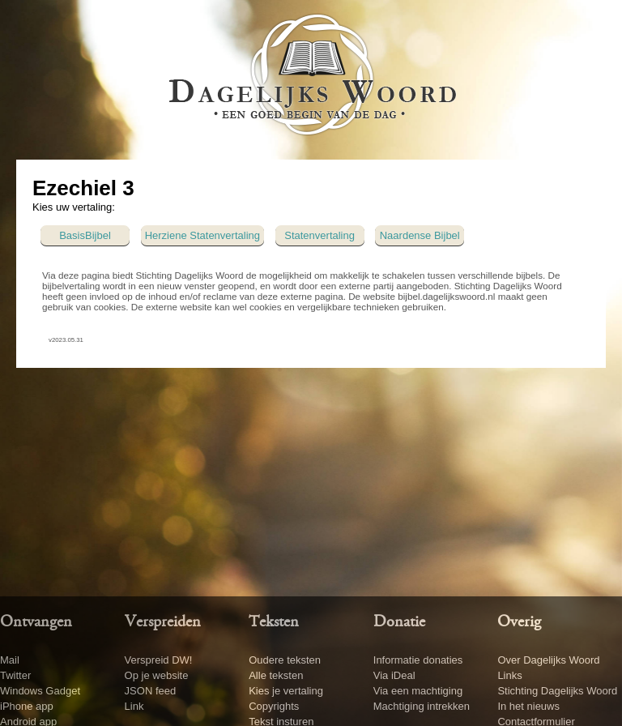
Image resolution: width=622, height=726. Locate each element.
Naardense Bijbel (420, 235)
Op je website (157, 675)
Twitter (15, 675)
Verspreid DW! (159, 660)
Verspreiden (163, 622)
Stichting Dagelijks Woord (557, 691)
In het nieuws (528, 706)
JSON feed (151, 691)
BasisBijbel (85, 235)
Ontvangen (36, 622)
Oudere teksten (285, 660)
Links (509, 675)
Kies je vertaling (286, 691)
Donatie (399, 622)
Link (134, 706)
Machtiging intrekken (421, 706)
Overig (519, 622)
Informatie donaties (418, 660)
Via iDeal (394, 675)
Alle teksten (276, 675)
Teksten (274, 622)
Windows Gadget (40, 691)
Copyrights (274, 706)
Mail (9, 660)
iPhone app (26, 706)
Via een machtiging (417, 691)
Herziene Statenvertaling (202, 235)
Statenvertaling (319, 235)
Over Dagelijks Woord (548, 660)
